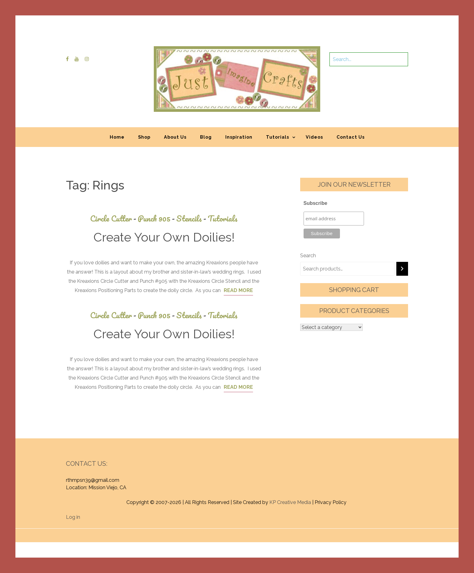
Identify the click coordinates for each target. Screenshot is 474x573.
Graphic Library (301, 532)
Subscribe (315, 203)
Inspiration (238, 137)
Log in (73, 517)
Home (117, 137)
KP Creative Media (290, 502)
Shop (144, 137)
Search (308, 255)
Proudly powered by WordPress (191, 532)
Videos (314, 137)
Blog (206, 137)
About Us (175, 137)
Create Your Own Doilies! (164, 237)
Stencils (192, 218)
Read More (238, 290)
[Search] (402, 269)
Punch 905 (157, 218)
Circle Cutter (114, 218)
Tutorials (277, 137)
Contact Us (351, 137)
